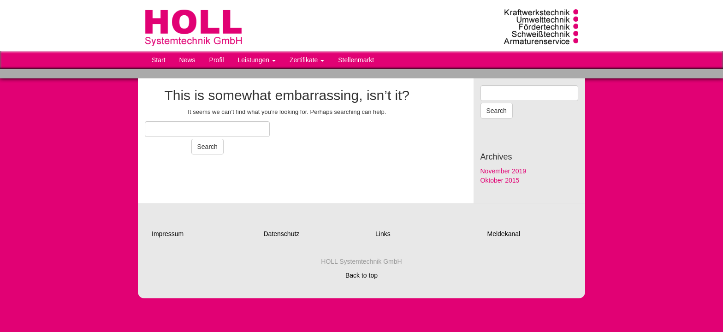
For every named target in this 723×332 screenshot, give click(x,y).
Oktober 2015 (500, 180)
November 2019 (503, 171)
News (187, 60)
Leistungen (257, 60)
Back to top (361, 275)
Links (383, 233)
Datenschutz (282, 233)
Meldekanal (504, 233)
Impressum (168, 233)
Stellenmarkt (356, 60)
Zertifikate (307, 60)
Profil (216, 60)
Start (159, 60)
